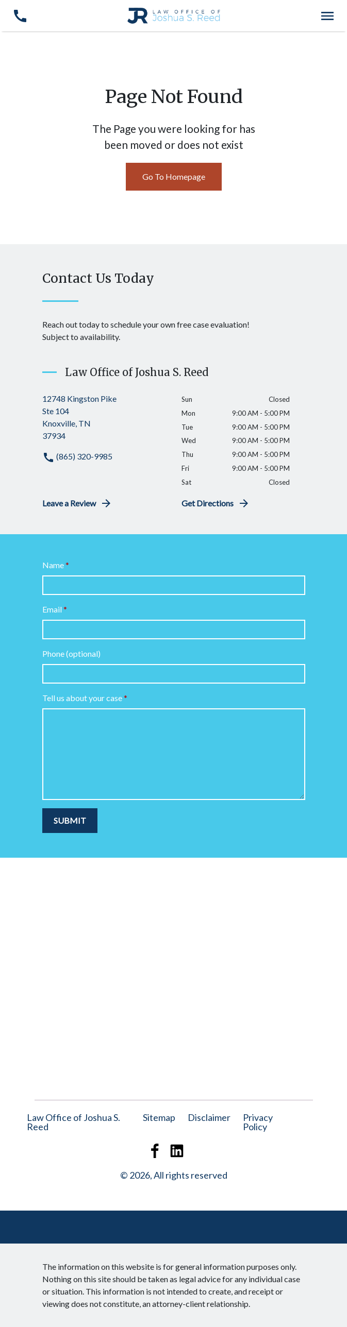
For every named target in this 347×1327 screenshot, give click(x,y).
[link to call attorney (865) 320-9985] (19, 15)
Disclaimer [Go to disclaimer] (209, 1117)
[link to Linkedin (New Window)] (177, 1151)
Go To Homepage (173, 176)
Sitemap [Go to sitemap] (159, 1117)
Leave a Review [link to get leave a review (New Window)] (77, 503)
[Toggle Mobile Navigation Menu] (327, 15)
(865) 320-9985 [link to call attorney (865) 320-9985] (77, 456)
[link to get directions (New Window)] (104, 417)
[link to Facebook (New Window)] (155, 1151)
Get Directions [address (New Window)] (215, 503)
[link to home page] (173, 15)
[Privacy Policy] (258, 1122)
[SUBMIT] (69, 820)
